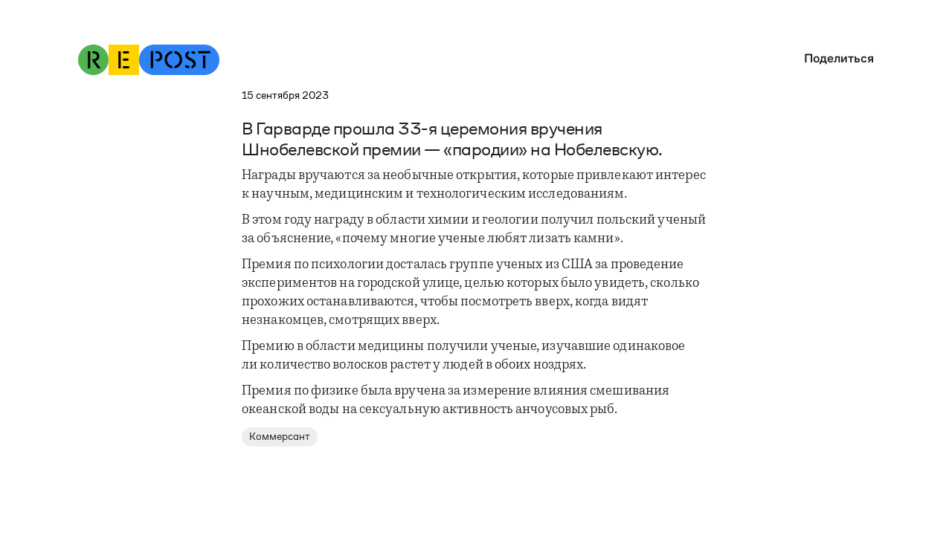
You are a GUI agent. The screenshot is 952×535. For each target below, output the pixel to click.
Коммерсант (279, 436)
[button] (835, 58)
